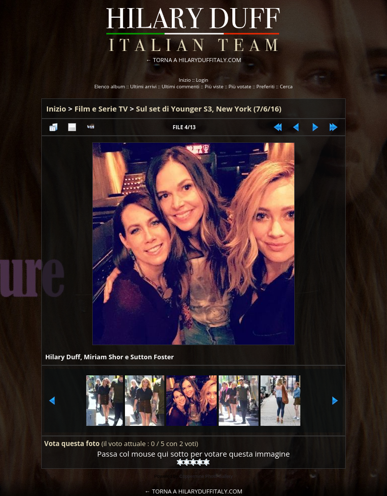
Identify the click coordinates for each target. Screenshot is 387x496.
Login (202, 80)
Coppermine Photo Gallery (206, 476)
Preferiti (265, 86)
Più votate (240, 86)
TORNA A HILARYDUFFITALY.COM (197, 60)
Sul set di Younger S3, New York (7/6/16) (209, 108)
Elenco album (109, 86)
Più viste (214, 86)
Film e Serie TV (101, 108)
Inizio (185, 80)
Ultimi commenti (181, 86)
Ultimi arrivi (143, 86)
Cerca (286, 86)
